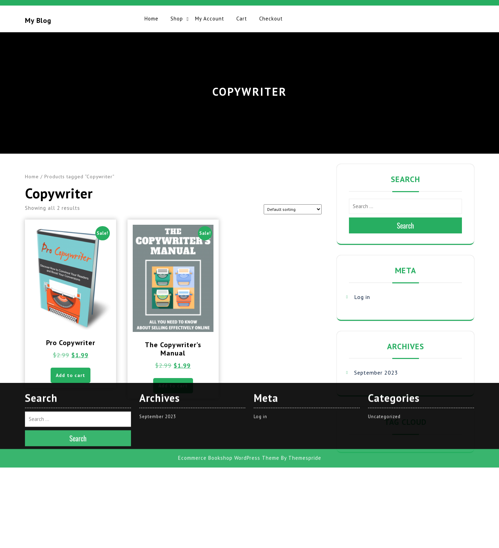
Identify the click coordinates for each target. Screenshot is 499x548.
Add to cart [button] (173, 386)
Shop (176, 18)
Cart (241, 18)
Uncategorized (384, 326)
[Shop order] (293, 209)
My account (209, 18)
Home (151, 18)
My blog (38, 20)
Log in (362, 296)
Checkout (271, 18)
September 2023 (376, 372)
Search (405, 225)
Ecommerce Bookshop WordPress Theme (228, 367)
